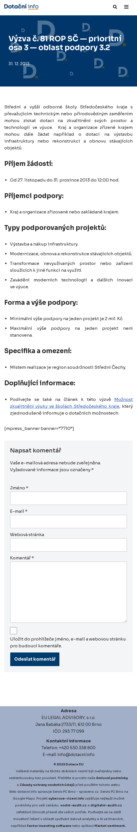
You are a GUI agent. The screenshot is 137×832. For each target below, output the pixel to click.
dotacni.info (27, 792)
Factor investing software (49, 826)
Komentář (22, 558)
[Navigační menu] (126, 6)
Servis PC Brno (64, 792)
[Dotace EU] (21, 7)
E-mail (19, 511)
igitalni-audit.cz (107, 805)
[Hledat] (115, 7)
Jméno (19, 488)
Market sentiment (109, 826)
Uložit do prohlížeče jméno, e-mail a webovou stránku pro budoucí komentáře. (68, 642)
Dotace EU (75, 764)
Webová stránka (27, 534)
